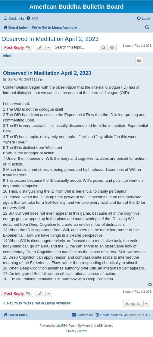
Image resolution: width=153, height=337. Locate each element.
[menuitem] (32, 18)
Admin (7, 55)
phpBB (60, 325)
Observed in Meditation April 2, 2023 (50, 39)
